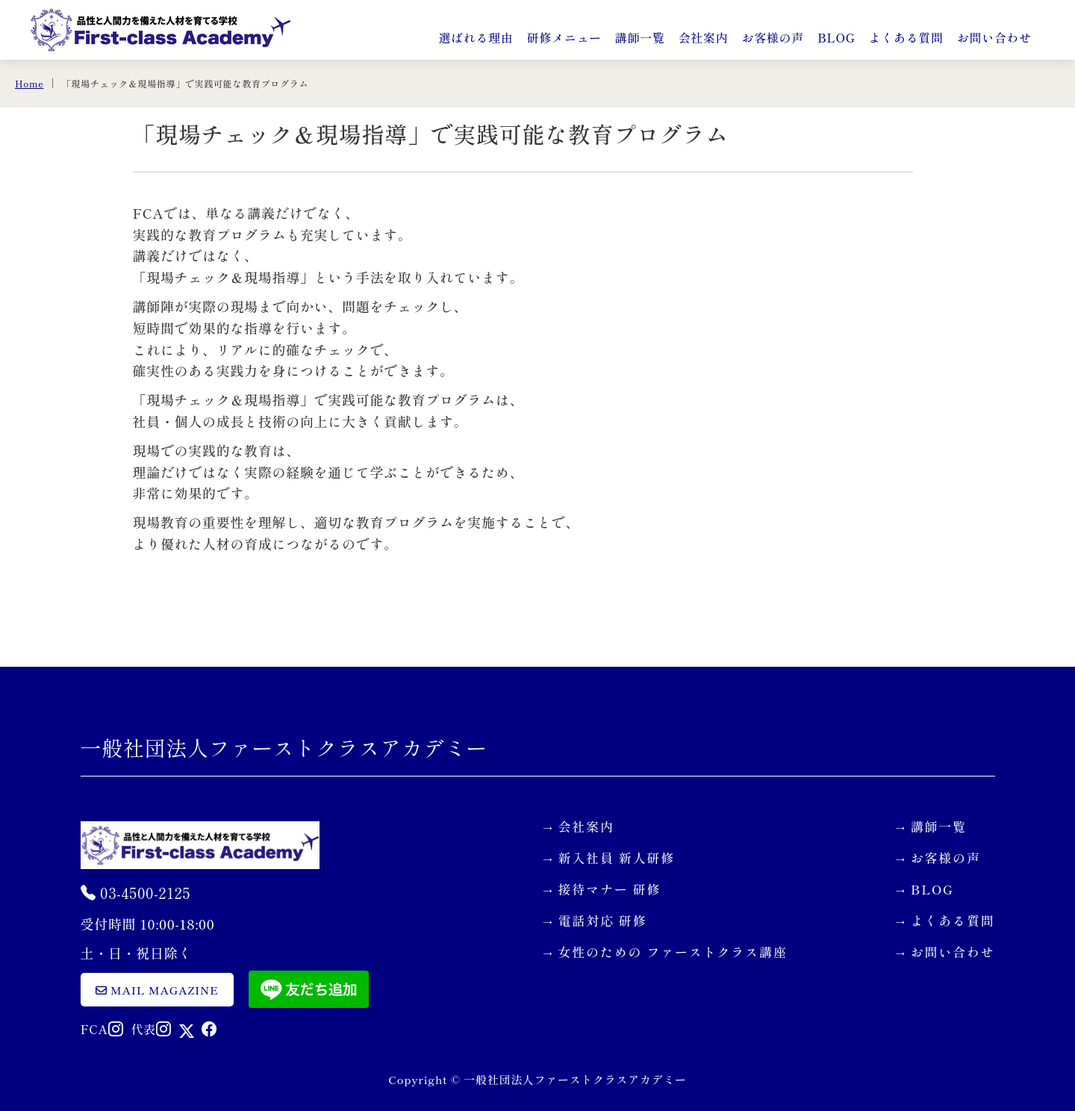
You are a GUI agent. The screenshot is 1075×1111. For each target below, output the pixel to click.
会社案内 (704, 37)
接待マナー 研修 (609, 889)
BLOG (836, 37)
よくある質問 (906, 37)
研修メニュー (564, 37)
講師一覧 (640, 37)
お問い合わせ (994, 37)
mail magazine (157, 990)
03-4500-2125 (136, 892)
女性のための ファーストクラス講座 (673, 951)
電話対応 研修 (602, 920)
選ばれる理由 (475, 37)
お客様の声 (772, 37)
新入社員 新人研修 (617, 857)
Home (29, 83)
